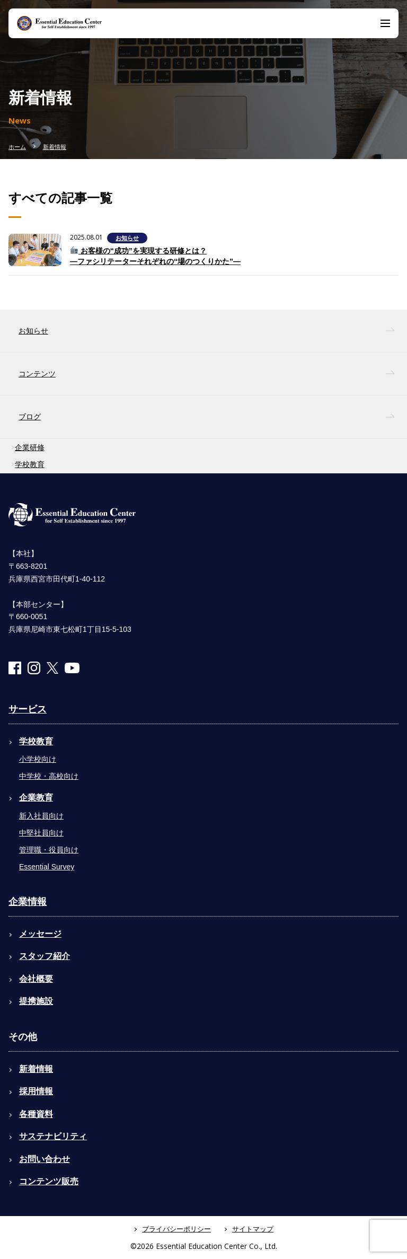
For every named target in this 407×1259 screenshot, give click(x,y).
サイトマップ (252, 1229)
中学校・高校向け (48, 776)
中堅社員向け (41, 833)
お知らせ (127, 238)
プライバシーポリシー (176, 1229)
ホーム (17, 147)
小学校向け (37, 759)
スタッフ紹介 (44, 956)
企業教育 (36, 797)
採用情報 (36, 1091)
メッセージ (40, 933)
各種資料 (36, 1114)
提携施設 (36, 1001)
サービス (27, 709)
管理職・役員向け (48, 850)
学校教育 (30, 464)
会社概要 (36, 978)
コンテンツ (37, 373)
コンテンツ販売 (48, 1181)
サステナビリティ (53, 1136)
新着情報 (54, 147)
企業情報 (27, 901)
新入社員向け (41, 816)
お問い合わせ (44, 1159)
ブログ (30, 416)
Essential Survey (46, 866)
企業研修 (30, 447)
